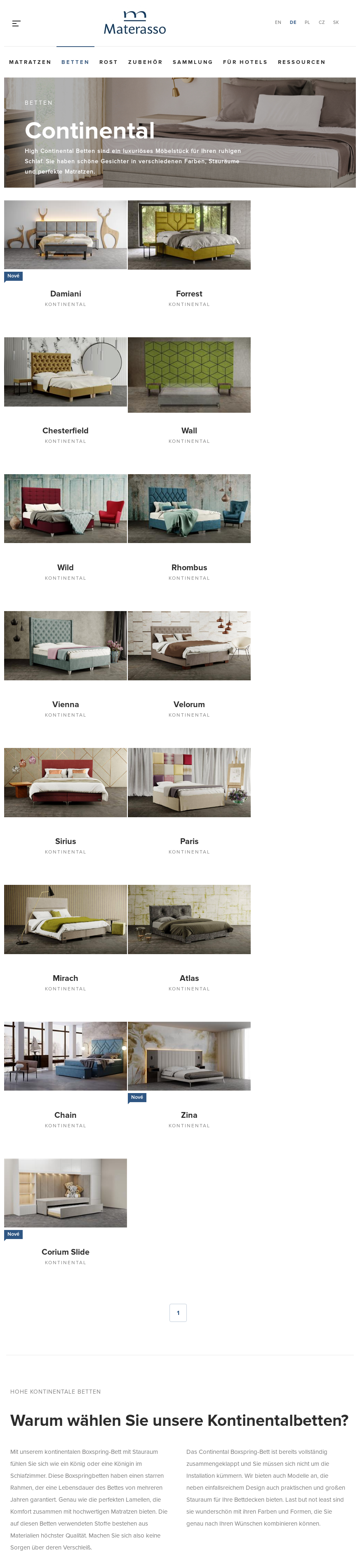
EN (278, 22)
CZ (322, 22)
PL (308, 22)
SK (336, 22)
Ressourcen (302, 62)
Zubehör (145, 62)
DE (293, 22)
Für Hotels (245, 62)
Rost (108, 62)
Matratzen (30, 62)
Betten (75, 62)
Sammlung (193, 62)
